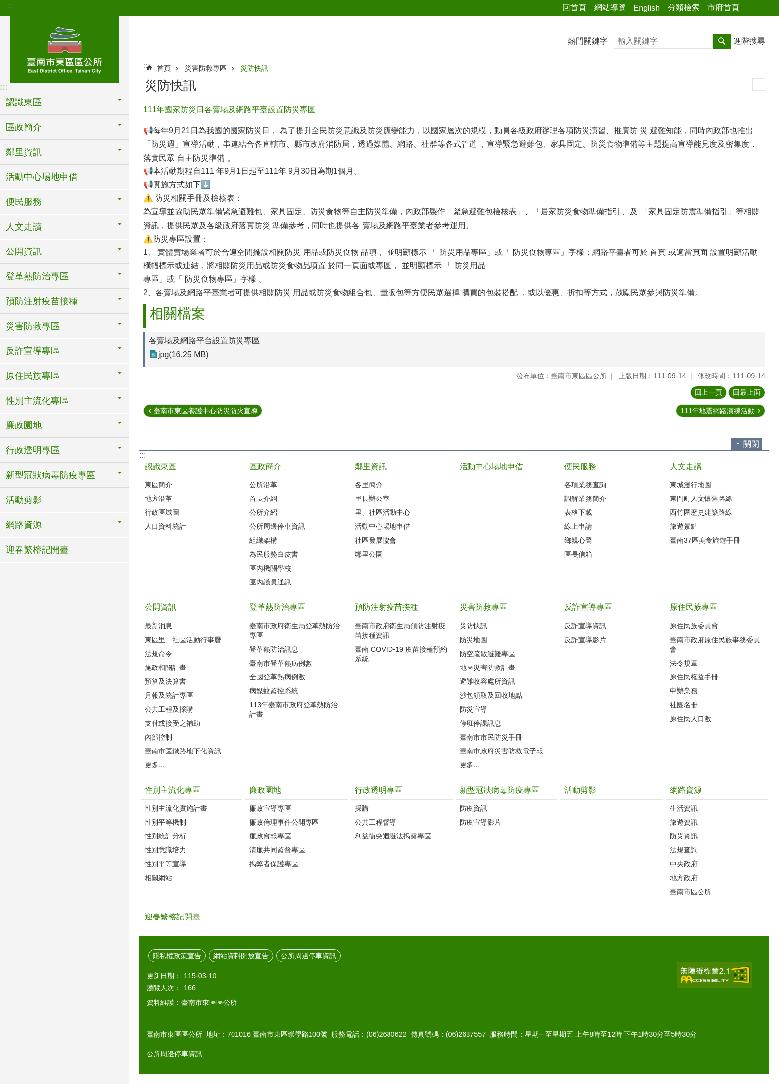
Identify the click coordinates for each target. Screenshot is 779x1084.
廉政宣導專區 (270, 808)
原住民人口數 (690, 719)
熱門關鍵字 (588, 41)
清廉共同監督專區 (277, 850)
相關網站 (158, 878)
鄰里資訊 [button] (24, 152)
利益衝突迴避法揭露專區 (393, 836)
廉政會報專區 (270, 836)
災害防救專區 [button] (33, 326)
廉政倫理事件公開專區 (284, 822)
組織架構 (263, 540)
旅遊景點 (684, 526)
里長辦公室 (372, 498)
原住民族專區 (693, 607)
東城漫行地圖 (690, 485)
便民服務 (580, 466)
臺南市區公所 (690, 892)
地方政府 (684, 878)
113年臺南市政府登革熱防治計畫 (293, 709)
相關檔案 (177, 313)
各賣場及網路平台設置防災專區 (204, 340)
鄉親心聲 (578, 540)
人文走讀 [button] (24, 227)
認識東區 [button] (24, 102)
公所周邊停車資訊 (277, 526)
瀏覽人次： (164, 988)
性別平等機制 (165, 822)
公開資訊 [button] (24, 251)
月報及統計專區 (169, 695)
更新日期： (164, 976)
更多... (154, 765)
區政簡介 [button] (24, 127)
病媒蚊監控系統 (273, 691)
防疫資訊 (473, 808)
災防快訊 (254, 68)
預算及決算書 (165, 681)
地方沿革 (158, 498)
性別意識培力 (165, 850)
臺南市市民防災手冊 (491, 737)
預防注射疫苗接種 (386, 607)
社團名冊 (684, 705)
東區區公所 (64, 48)
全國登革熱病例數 (277, 677)
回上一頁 (708, 392)
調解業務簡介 (585, 498)
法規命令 (158, 654)
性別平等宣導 (165, 864)
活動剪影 (24, 500)
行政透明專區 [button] (33, 450)
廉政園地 (265, 790)
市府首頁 (723, 7)
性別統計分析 (165, 836)
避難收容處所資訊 (487, 681)
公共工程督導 (375, 822)
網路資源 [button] (24, 525)
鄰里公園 (369, 554)
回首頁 (574, 7)
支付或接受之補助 (172, 723)
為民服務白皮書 (273, 554)
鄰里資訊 (371, 466)
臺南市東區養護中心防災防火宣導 (206, 411)
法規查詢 (684, 850)
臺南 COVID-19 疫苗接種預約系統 (401, 654)
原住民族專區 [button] (33, 376)
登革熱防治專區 (277, 607)
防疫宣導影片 (480, 822)
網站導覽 (610, 7)
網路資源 (685, 790)
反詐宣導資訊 (585, 626)
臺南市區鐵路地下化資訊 (183, 751)
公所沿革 (263, 485)
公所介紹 (263, 512)
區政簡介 (265, 466)
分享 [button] (752, 8)
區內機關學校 (270, 568)
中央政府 (684, 864)
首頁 (164, 68)
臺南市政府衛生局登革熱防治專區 (294, 630)
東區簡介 (158, 485)
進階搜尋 (749, 41)
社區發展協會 (375, 540)
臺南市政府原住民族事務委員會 (715, 644)
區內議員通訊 (270, 582)
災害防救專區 (206, 68)
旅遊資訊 (684, 822)
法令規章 (684, 663)
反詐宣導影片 (585, 640)
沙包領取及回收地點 (491, 695)
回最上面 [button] (747, 392)
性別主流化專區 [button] (37, 401)
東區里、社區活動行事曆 (183, 640)
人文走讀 (685, 466)
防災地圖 (473, 640)
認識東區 (160, 466)
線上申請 (578, 526)
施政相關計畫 (165, 667)
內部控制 (158, 737)
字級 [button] (766, 8)
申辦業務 (684, 691)
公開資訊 (160, 607)
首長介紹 (263, 498)
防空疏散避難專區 (487, 654)
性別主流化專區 (172, 790)
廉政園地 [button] (24, 425)
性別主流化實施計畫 (176, 808)
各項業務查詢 (585, 485)
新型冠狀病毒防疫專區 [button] (50, 475)
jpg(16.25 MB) (183, 354)
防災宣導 (473, 709)
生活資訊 (684, 808)
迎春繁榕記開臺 (37, 550)
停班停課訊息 (480, 723)
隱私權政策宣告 (177, 956)
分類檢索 (684, 7)
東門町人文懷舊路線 (701, 498)
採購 (362, 808)
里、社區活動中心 (382, 512)
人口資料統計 (165, 526)
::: (10, 5)
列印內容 (758, 84)
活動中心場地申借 (42, 177)
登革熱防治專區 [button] (37, 276)
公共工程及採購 (169, 709)
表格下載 (578, 512)
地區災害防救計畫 (487, 667)
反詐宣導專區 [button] (33, 351)
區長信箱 (578, 554)
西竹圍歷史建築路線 (701, 512)
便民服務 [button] (24, 202)
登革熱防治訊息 (273, 649)
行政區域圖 (162, 512)
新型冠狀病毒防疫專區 (499, 790)
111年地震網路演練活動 (717, 411)
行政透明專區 (378, 790)
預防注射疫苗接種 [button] (42, 301)
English (647, 8)
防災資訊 (684, 836)
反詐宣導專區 (588, 607)
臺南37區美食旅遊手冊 (705, 540)
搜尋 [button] (722, 41)
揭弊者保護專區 (273, 864)
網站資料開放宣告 (241, 956)
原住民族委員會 (694, 626)
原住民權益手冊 (694, 677)
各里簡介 (369, 485)
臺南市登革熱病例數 (280, 663)
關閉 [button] (751, 444)
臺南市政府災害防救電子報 (501, 751)
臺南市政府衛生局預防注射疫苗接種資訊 (400, 630)
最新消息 (158, 626)
